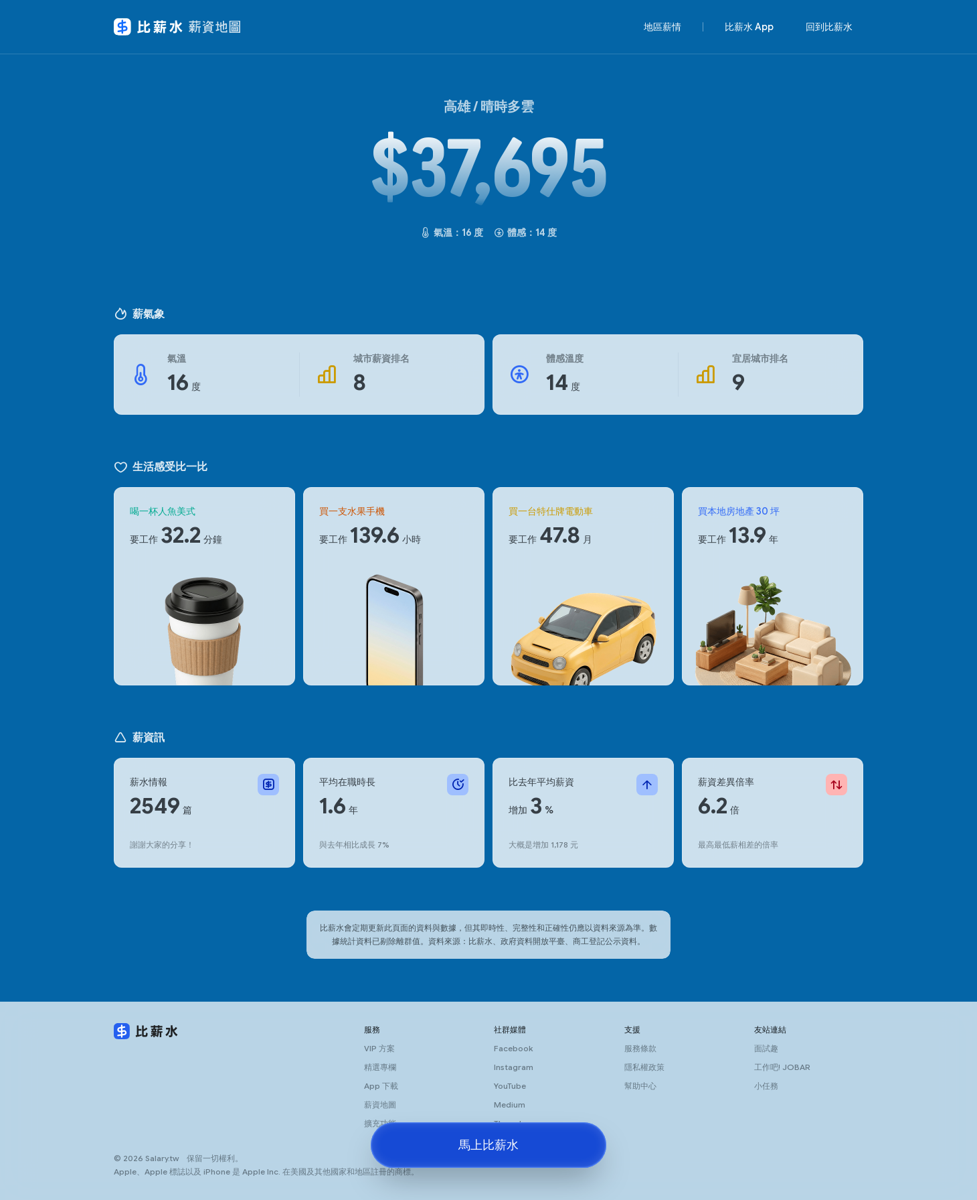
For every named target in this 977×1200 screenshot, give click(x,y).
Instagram (513, 1067)
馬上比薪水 (488, 1145)
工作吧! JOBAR (782, 1067)
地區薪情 (662, 27)
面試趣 (766, 1048)
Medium (509, 1104)
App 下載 (381, 1086)
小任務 (766, 1086)
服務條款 (640, 1048)
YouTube (510, 1086)
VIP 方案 (379, 1048)
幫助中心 (640, 1086)
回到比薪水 (829, 27)
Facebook (513, 1048)
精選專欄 (380, 1067)
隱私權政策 (644, 1067)
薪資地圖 (380, 1104)
